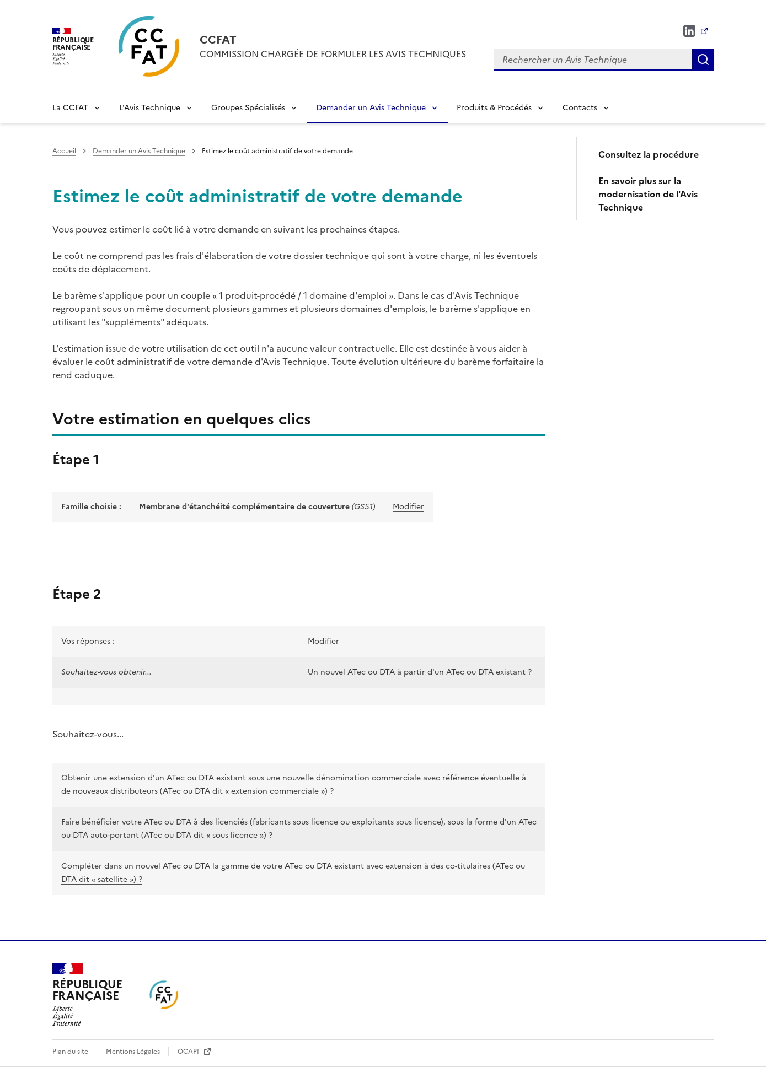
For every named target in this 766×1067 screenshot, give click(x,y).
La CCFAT (70, 108)
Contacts (580, 108)
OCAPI (189, 1052)
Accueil (64, 151)
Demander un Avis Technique (371, 108)
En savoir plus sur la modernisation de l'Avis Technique (648, 194)
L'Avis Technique (149, 108)
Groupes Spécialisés (248, 108)
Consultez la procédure (648, 154)
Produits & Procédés (494, 108)
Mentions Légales (134, 1052)
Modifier (408, 507)
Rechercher (703, 59)
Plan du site (71, 1052)
